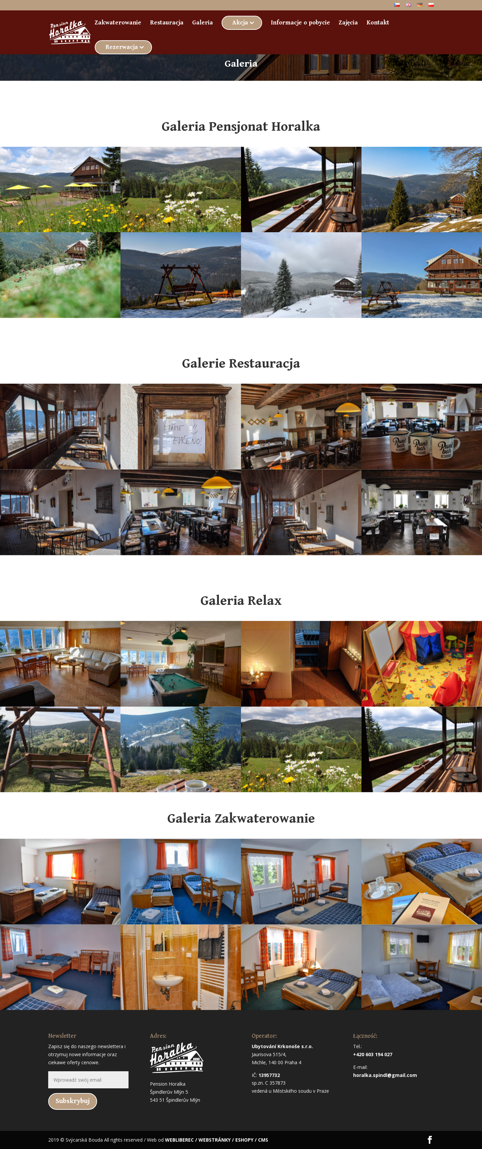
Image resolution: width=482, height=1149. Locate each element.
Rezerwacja (121, 47)
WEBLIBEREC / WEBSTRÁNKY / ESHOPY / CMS (216, 1140)
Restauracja (166, 23)
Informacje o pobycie (300, 23)
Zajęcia (348, 23)
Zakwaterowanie (118, 23)
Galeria (202, 23)
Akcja (240, 22)
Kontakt (378, 23)
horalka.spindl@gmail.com (385, 1075)
